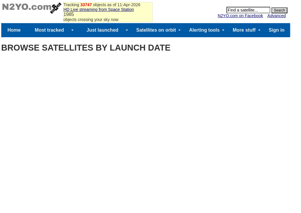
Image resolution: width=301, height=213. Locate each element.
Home (13, 30)
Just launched (103, 30)
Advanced (276, 15)
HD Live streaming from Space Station (99, 9)
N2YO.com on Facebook (240, 15)
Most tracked (49, 30)
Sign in (276, 30)
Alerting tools (204, 30)
